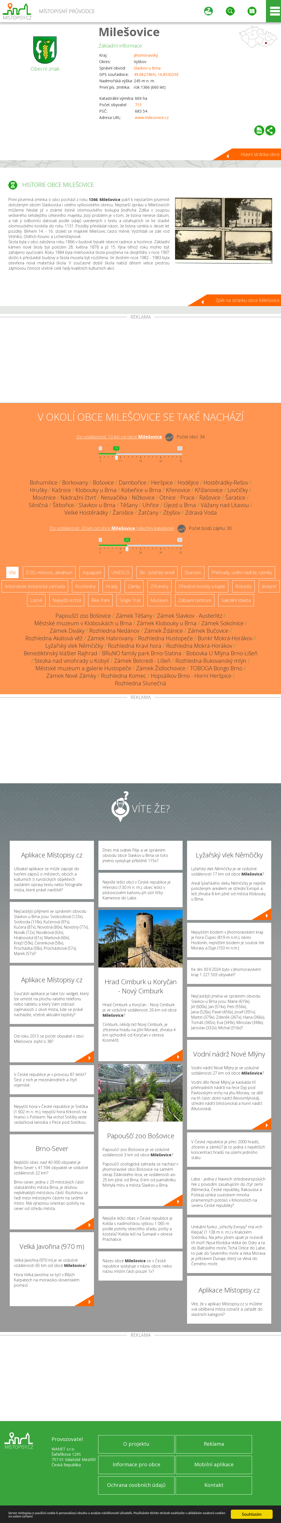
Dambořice (132, 482)
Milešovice (129, 31)
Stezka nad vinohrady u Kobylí (72, 660)
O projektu (136, 1443)
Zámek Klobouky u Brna (167, 623)
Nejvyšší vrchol (66, 600)
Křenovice (178, 490)
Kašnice (61, 490)
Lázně (36, 600)
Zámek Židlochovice (160, 668)
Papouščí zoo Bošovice (83, 615)
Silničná (38, 505)
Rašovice (210, 497)
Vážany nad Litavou (225, 505)
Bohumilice (43, 482)
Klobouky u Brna (96, 490)
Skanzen (193, 572)
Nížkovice (143, 497)
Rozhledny (85, 586)
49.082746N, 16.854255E (156, 74)
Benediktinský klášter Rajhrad (60, 653)
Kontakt (214, 1485)
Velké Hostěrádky (86, 512)
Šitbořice (63, 505)
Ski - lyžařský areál (157, 572)
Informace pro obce (136, 1464)
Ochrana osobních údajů (136, 1485)
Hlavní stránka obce (260, 154)
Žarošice (123, 512)
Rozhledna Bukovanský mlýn (210, 660)
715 (138, 104)
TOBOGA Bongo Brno (216, 668)
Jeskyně (269, 586)
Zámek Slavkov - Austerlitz (189, 615)
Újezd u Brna (180, 505)
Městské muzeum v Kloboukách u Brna (83, 623)
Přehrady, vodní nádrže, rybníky (241, 572)
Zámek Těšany (134, 615)
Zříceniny (159, 586)
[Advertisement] (140, 361)
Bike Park (100, 600)
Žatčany (148, 512)
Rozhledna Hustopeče (165, 638)
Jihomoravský (146, 55)
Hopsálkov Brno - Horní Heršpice (191, 675)
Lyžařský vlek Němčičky (74, 645)
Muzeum (159, 600)
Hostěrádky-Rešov (226, 482)
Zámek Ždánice (163, 630)
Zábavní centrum (194, 600)
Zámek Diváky (67, 630)
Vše (12, 572)
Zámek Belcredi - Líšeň (142, 660)
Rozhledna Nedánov (114, 630)
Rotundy (243, 586)
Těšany (129, 505)
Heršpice (162, 482)
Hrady (112, 586)
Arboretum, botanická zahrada (35, 586)
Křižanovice (209, 490)
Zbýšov (171, 512)
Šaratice (235, 497)
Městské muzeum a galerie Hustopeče (83, 668)
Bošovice (103, 482)
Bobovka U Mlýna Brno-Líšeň (222, 653)
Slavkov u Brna (147, 68)
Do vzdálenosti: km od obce (119, 437)
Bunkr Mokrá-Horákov (225, 638)
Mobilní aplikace (214, 1464)
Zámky (134, 586)
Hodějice (188, 482)
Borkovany (75, 482)
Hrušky (38, 490)
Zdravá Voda (201, 512)
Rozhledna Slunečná (140, 683)
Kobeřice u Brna (141, 490)
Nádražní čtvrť (78, 497)
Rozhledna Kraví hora (134, 645)
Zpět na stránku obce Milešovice (247, 300)
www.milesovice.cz (152, 117)
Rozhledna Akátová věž (54, 638)
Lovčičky (237, 490)
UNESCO (120, 572)
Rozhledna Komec (123, 675)
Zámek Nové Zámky (71, 675)
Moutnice (44, 497)
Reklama (214, 1443)
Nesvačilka (114, 497)
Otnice (167, 497)
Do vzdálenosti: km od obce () (112, 528)
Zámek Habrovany (110, 638)
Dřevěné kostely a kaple (201, 586)
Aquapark (92, 572)
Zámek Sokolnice (222, 623)
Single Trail (130, 600)
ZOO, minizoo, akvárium (49, 572)
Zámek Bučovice (208, 630)
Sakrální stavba (236, 600)
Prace (187, 497)
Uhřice (150, 505)
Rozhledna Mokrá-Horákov (199, 645)
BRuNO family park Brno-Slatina (141, 653)
